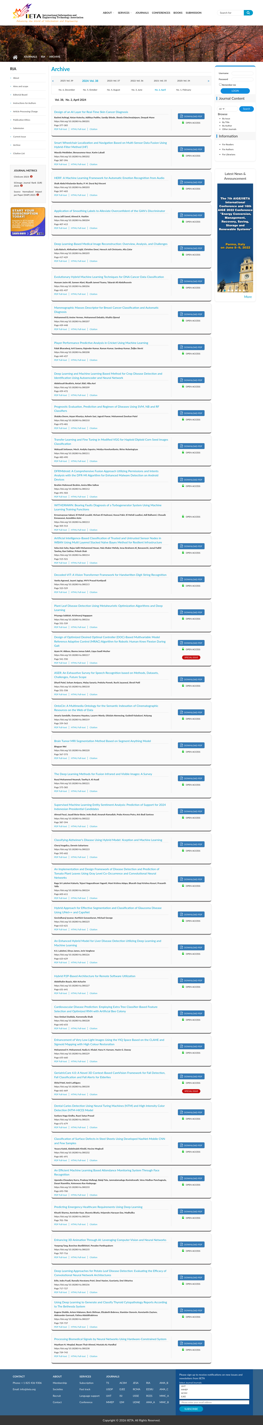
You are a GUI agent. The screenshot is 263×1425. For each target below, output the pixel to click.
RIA (43, 56)
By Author (227, 125)
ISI (120, 1395)
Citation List (19, 153)
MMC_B (164, 1402)
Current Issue (19, 136)
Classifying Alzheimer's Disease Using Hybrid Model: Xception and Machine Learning (108, 840)
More (248, 297)
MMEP (110, 1402)
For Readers (228, 144)
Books (178, 12)
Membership (60, 1382)
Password (223, 79)
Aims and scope (20, 86)
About (107, 12)
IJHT (108, 1395)
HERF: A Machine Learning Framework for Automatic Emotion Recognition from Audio (109, 177)
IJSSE (136, 1395)
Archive (16, 145)
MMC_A (164, 1395)
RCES (149, 1395)
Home (15, 57)
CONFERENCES (161, 12)
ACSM (123, 1382)
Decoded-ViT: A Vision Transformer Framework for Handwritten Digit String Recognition (110, 574)
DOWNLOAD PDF (191, 116)
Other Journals (229, 129)
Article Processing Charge (25, 111)
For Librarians (228, 154)
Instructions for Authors (24, 103)
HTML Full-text (78, 129)
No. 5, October (90, 89)
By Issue (226, 118)
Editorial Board (20, 94)
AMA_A (150, 1402)
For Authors (228, 149)
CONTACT (19, 1376)
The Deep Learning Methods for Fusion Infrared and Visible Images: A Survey (103, 774)
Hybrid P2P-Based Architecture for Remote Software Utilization (95, 976)
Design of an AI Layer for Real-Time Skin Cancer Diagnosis (91, 112)
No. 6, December (67, 89)
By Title (226, 122)
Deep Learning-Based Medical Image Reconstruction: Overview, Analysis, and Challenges (110, 243)
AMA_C (164, 1389)
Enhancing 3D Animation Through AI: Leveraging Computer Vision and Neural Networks (110, 1239)
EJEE (122, 1389)
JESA (135, 1382)
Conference (85, 1402)
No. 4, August (113, 89)
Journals (142, 12)
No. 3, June (137, 89)
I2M (121, 1402)
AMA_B (164, 1382)
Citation (93, 129)
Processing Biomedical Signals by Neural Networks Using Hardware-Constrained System (110, 1339)
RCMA (136, 1389)
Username (223, 73)
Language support (89, 1395)
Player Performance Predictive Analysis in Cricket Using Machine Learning (101, 342)
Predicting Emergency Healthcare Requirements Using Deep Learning (98, 1207)
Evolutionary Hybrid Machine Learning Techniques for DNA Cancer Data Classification (109, 276)
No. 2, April (160, 89)
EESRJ (149, 1389)
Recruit (57, 1395)
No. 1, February (183, 89)
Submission (193, 12)
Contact (57, 1402)
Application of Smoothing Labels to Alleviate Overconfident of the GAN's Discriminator (109, 210)
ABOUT (57, 1376)
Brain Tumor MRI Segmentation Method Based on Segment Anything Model (102, 741)
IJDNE (136, 1402)
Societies (58, 1389)
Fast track (84, 1389)
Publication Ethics (21, 119)
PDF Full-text (60, 129)
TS (107, 1382)
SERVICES (85, 1376)
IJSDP (109, 1389)
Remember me (229, 84)
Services (123, 12)
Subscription (86, 1382)
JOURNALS (112, 1376)
